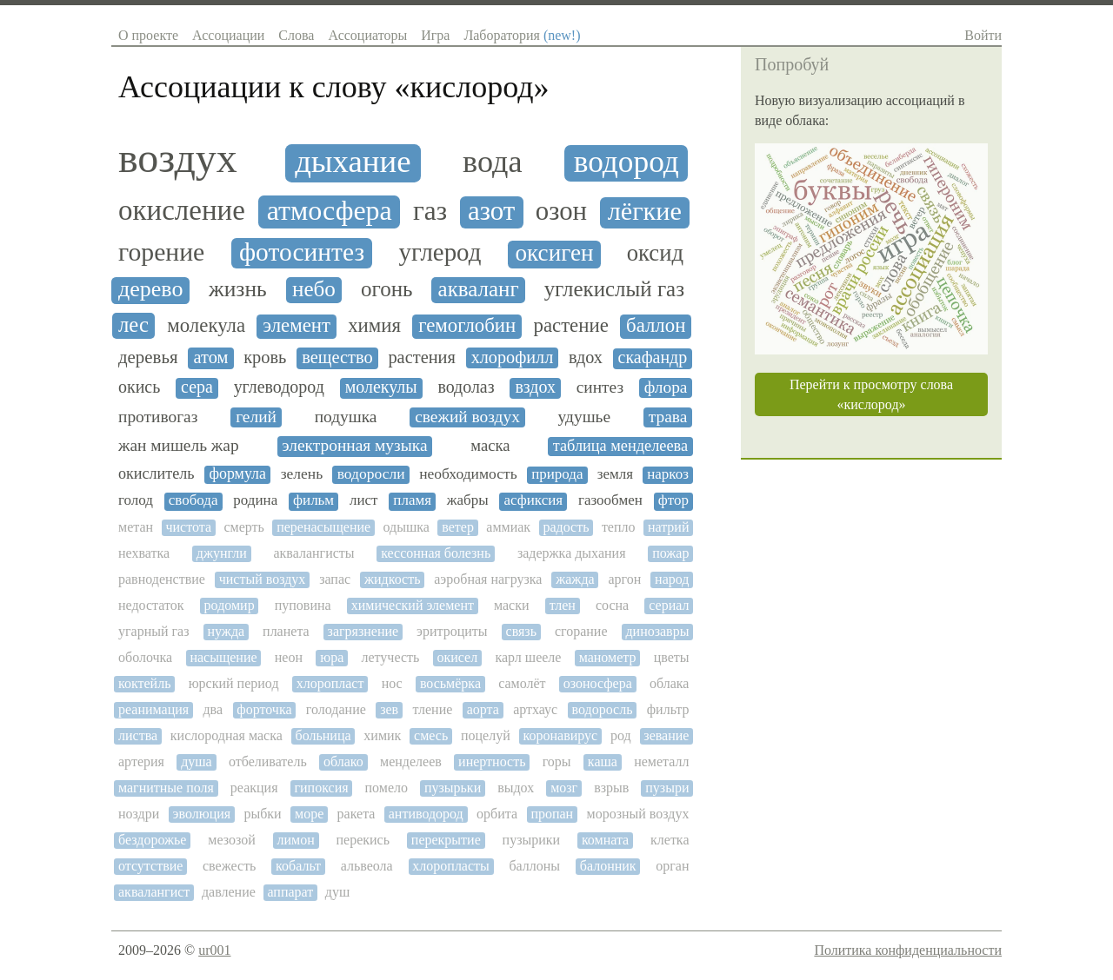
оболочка (145, 657)
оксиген (555, 253)
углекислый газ (614, 289)
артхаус (535, 709)
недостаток (151, 605)
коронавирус (560, 735)
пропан (551, 813)
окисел (457, 657)
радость (566, 527)
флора (666, 387)
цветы (672, 657)
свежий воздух (467, 416)
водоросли (371, 474)
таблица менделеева (620, 445)
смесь (431, 735)
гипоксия (321, 787)
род (620, 735)
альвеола (367, 865)
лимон (295, 839)
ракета (356, 813)
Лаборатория (521, 35)
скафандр (653, 357)
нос (392, 683)
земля (615, 474)
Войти (983, 35)
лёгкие (645, 211)
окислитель (156, 474)
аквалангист (154, 891)
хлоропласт (330, 683)
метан (135, 527)
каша (602, 761)
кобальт (298, 865)
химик (382, 735)
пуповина (303, 605)
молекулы (381, 387)
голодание (336, 709)
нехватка (144, 553)
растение (570, 325)
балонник (608, 865)
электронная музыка (354, 445)
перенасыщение (323, 527)
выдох (515, 787)
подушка (346, 416)
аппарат (290, 891)
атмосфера (329, 210)
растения (422, 357)
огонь (387, 289)
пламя (412, 500)
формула (237, 474)
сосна (612, 605)
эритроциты (452, 631)
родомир (229, 605)
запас (334, 579)
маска (490, 445)
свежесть (229, 865)
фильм (313, 500)
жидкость (392, 579)
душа (196, 761)
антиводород (426, 813)
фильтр (668, 709)
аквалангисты (313, 553)
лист (364, 500)
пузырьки (452, 787)
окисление (181, 210)
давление (229, 891)
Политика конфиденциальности (908, 950)
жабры (468, 500)
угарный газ (154, 631)
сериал (669, 605)
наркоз (668, 474)
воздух (177, 158)
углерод (440, 252)
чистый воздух (262, 579)
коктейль (144, 683)
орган (672, 865)
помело (386, 787)
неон (289, 657)
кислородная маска (226, 735)
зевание (666, 735)
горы (557, 761)
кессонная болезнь (435, 553)
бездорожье (152, 839)
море (309, 813)
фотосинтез (301, 252)
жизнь (238, 289)
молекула (206, 325)
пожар (670, 553)
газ (430, 211)
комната (605, 839)
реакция (254, 787)
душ (337, 891)
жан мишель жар (178, 445)
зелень (302, 474)
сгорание (581, 631)
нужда (225, 631)
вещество (337, 357)
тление (432, 709)
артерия (141, 761)
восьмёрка (450, 683)
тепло (619, 527)
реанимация (153, 709)
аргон (624, 579)
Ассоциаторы (367, 35)
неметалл (661, 761)
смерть (243, 527)
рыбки (262, 813)
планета (286, 631)
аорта (483, 709)
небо (314, 289)
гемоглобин (467, 325)
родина (255, 500)
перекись (363, 839)
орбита (497, 813)
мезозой (231, 839)
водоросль (602, 709)
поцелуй (485, 735)
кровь (264, 357)
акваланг (478, 289)
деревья (148, 358)
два (213, 709)
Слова (296, 35)
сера (197, 387)
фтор (673, 500)
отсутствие (150, 865)
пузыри (667, 787)
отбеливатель (268, 761)
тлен (563, 605)
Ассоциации (228, 35)
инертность (491, 761)
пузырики (532, 839)
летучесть (390, 657)
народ (672, 579)
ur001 (214, 950)
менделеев (411, 761)
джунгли (222, 553)
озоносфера (597, 683)
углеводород (279, 387)
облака (669, 683)
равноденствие (161, 579)
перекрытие (446, 839)
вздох (535, 387)
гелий (256, 416)
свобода (193, 500)
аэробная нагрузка (488, 579)
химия (374, 325)
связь (521, 631)
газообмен (610, 500)
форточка (264, 709)
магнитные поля (166, 787)
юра (331, 657)
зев (389, 709)
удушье (584, 416)
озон (561, 211)
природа (557, 474)
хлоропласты (450, 865)
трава (668, 416)
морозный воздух (638, 813)
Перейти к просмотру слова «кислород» (871, 394)
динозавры (657, 631)
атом (211, 357)
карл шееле (528, 657)
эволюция (202, 813)
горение (161, 252)
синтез (599, 387)
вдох (586, 357)
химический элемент (412, 605)
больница (323, 735)
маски (512, 605)
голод (135, 500)
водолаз (465, 387)
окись (139, 387)
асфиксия (533, 500)
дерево (150, 289)
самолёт (521, 683)
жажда (575, 579)
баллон (655, 325)
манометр (607, 657)
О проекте (148, 35)
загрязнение (363, 631)
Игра (435, 35)
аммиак (508, 527)
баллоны (534, 865)
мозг (563, 787)
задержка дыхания (571, 553)
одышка (406, 527)
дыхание (352, 161)
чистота (188, 527)
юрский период (234, 683)
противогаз (157, 416)
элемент (296, 325)
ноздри (138, 813)
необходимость (468, 474)
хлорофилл (512, 357)
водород (626, 162)
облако (343, 761)
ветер (458, 527)
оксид (655, 253)
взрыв (611, 787)
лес (133, 324)
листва (137, 735)
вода (492, 162)
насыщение (223, 657)
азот (491, 211)
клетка (669, 839)
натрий (669, 527)
